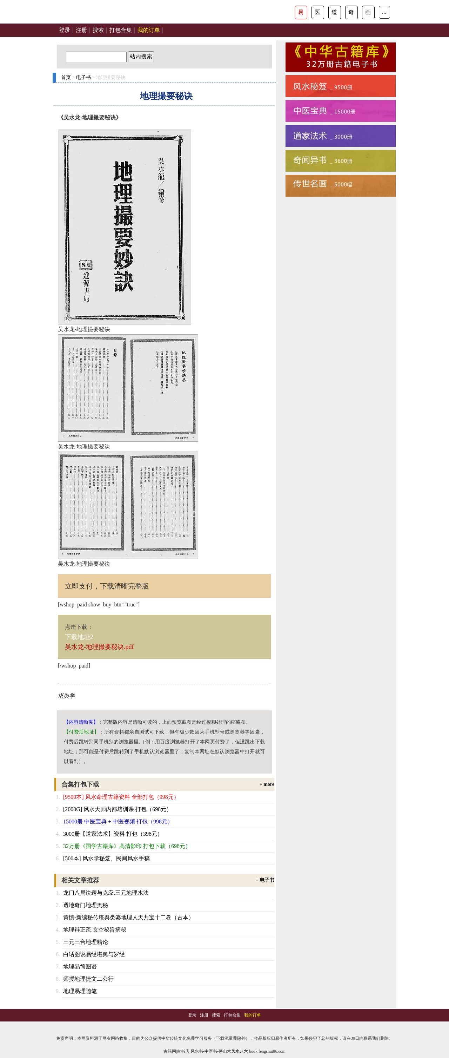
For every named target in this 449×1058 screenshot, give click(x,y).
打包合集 (120, 30)
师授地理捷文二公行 (88, 979)
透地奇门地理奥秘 (85, 905)
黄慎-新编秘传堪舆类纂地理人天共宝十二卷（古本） (128, 917)
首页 (66, 77)
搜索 (98, 30)
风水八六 (239, 1051)
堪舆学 (66, 696)
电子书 (83, 77)
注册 (81, 30)
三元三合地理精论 (85, 942)
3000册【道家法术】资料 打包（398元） (113, 834)
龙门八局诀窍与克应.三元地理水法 (106, 893)
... (384, 12)
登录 (64, 30)
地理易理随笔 (80, 991)
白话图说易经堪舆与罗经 (94, 954)
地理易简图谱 (80, 967)
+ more (267, 784)
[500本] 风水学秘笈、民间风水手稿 (106, 858)
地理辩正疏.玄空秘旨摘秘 (94, 930)
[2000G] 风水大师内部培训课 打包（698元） (117, 809)
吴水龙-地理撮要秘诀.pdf (99, 646)
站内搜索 (141, 56)
